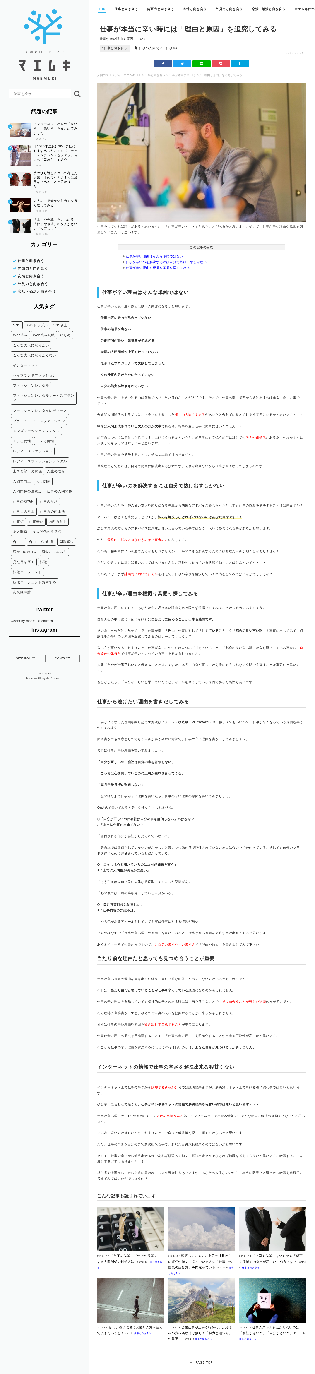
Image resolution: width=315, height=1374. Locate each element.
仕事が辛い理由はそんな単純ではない (154, 256)
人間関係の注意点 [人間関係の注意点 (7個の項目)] (27, 491)
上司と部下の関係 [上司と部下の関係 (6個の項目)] (27, 471)
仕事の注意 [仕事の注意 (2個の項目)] (49, 501)
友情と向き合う (195, 9)
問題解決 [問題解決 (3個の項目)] (66, 541)
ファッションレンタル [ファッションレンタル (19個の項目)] (31, 385)
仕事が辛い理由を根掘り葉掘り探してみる (158, 267)
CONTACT (62, 658)
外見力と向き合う (229, 9)
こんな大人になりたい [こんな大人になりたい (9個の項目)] (31, 345)
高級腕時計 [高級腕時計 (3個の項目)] (22, 591)
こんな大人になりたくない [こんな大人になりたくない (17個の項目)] (34, 355)
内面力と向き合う (160, 9)
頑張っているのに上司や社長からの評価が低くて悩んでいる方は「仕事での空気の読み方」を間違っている (200, 1261)
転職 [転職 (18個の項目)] (43, 561)
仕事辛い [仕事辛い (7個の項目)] (36, 521)
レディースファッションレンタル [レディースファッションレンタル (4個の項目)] (40, 461)
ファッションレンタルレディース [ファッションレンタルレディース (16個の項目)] (40, 410)
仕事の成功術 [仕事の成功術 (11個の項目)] (23, 501)
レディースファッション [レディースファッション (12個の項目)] (33, 450)
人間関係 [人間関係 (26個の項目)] (43, 481)
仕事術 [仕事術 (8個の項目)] (18, 521)
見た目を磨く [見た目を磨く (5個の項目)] (23, 561)
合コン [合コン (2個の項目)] (18, 541)
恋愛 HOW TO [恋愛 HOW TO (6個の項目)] (24, 551)
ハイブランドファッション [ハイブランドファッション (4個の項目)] (34, 375)
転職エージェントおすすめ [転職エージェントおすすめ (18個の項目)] (34, 582)
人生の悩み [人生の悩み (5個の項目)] (56, 471)
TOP (101, 9)
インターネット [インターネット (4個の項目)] (25, 365)
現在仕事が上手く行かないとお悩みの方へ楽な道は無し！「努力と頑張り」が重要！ (200, 1333)
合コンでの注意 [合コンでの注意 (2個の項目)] (41, 541)
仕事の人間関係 (150, 48)
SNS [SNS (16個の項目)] (17, 325)
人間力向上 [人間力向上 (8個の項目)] (22, 481)
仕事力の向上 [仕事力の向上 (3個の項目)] (23, 511)
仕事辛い (172, 48)
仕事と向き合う (126, 9)
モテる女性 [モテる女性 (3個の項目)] (22, 440)
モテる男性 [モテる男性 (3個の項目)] (45, 440)
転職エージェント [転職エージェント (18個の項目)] (27, 571)
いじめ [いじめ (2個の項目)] (65, 334)
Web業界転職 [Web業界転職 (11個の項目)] (44, 334)
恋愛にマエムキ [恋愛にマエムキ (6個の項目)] (54, 551)
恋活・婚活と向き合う (269, 9)
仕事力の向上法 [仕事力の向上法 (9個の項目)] (52, 511)
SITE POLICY (26, 658)
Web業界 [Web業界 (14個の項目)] (20, 334)
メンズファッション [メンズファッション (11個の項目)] (49, 420)
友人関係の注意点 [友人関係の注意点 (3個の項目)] (47, 531)
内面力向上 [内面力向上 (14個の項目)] (57, 521)
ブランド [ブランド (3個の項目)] (20, 420)
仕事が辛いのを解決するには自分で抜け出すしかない (166, 262)
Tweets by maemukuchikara (31, 620)
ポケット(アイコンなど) (221, 63)
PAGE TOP (204, 1362)
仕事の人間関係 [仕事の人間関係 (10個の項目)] (59, 491)
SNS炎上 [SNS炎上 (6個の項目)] (60, 325)
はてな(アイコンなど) (240, 63)
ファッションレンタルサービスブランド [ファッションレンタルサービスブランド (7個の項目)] (41, 397)
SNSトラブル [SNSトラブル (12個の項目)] (37, 325)
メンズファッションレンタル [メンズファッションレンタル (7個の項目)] (36, 430)
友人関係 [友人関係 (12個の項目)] (20, 531)
